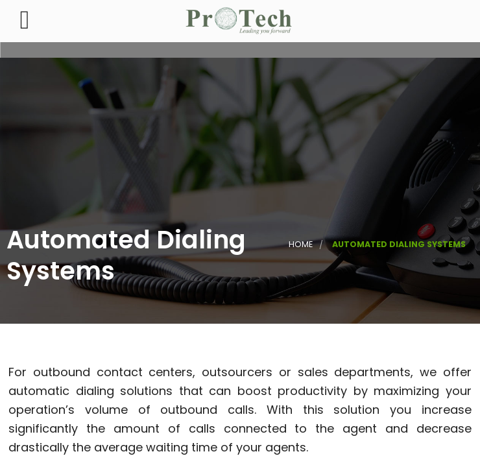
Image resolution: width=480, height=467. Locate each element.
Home (301, 244)
